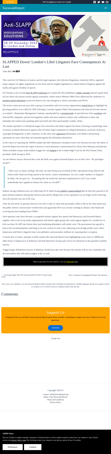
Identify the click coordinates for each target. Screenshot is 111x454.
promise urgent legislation (14, 100)
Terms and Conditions (55, 400)
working (98, 113)
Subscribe (70, 262)
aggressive (61, 134)
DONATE (10, 2)
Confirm (32, 447)
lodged (53, 150)
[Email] (107, 2)
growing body (67, 113)
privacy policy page (18, 440)
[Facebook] (94, 2)
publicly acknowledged (71, 191)
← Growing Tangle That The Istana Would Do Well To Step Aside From (27, 276)
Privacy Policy (55, 402)
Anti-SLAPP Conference (37, 93)
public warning (83, 93)
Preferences (13, 447)
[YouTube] (103, 2)
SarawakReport (14, 8)
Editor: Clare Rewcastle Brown (55, 397)
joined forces (87, 105)
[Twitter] (98, 2)
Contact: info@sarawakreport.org (55, 394)
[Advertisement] (55, 362)
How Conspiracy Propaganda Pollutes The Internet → (89, 275)
